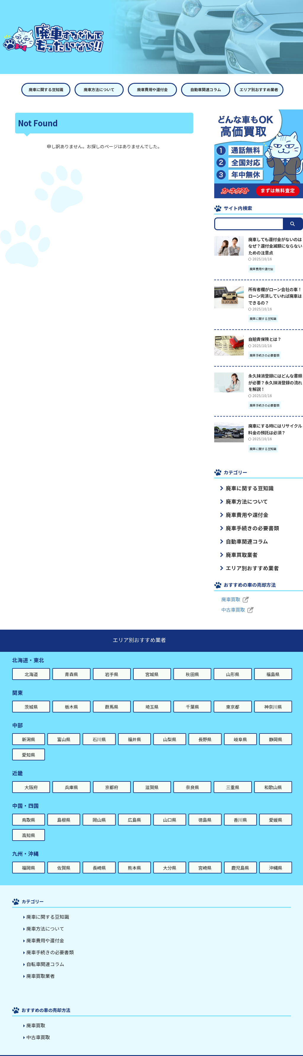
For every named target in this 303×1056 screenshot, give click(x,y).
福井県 (134, 731)
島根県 (63, 811)
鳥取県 (28, 811)
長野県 (205, 731)
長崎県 (99, 859)
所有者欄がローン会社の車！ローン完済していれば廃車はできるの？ (275, 296)
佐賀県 (63, 859)
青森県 (71, 666)
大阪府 (31, 779)
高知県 (28, 827)
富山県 (63, 731)
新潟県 (28, 731)
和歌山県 (273, 779)
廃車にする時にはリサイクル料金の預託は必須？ (275, 429)
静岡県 (275, 731)
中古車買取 (231, 601)
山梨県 (169, 731)
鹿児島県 (240, 859)
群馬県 (111, 698)
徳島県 (205, 811)
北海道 (31, 666)
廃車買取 (229, 591)
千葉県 (192, 698)
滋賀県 (152, 779)
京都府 (111, 779)
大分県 (169, 859)
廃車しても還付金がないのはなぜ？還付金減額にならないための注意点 (275, 246)
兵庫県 (71, 779)
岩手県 (111, 666)
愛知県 (28, 746)
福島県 (273, 666)
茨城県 (31, 698)
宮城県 (152, 666)
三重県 (232, 779)
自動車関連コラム (205, 89)
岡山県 (99, 811)
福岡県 (28, 859)
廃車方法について (99, 89)
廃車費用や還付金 (152, 89)
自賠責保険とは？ (264, 339)
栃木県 (71, 698)
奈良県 (192, 779)
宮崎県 (205, 859)
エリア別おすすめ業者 (259, 89)
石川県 (99, 731)
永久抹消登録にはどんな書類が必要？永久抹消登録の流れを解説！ (275, 382)
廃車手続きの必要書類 (245, 524)
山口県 (169, 811)
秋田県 (192, 666)
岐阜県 (240, 731)
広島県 (134, 811)
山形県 (232, 666)
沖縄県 (275, 859)
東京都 (232, 698)
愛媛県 (275, 811)
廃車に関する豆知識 (46, 89)
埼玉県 (152, 698)
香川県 (240, 811)
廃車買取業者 (237, 548)
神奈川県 (273, 698)
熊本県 (134, 859)
